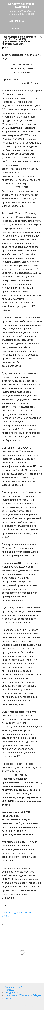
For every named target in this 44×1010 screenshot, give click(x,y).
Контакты (17, 28)
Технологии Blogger (22, 1005)
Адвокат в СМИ (16, 21)
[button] (40, 37)
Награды (10, 989)
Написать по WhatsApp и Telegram (23, 995)
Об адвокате (11, 992)
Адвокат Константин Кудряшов (22, 5)
